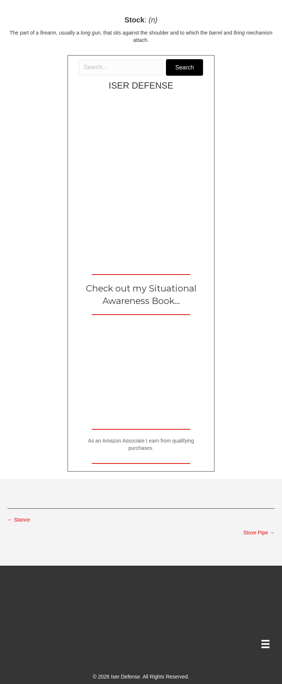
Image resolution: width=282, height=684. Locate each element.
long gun (91, 33)
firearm (48, 33)
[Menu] (265, 644)
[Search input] (120, 67)
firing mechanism (253, 33)
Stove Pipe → (259, 533)
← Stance (18, 520)
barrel (215, 33)
